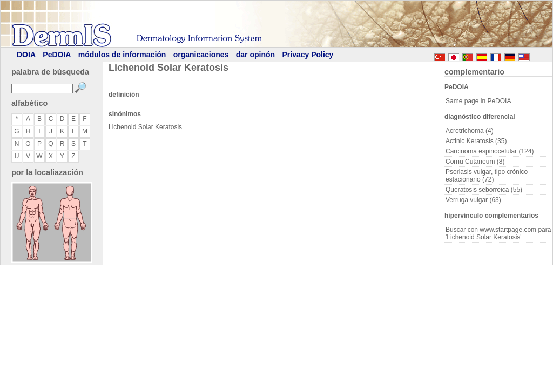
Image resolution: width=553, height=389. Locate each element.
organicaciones (201, 54)
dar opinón (255, 54)
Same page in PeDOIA (478, 101)
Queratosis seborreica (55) (484, 189)
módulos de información (122, 54)
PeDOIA (57, 54)
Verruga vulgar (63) (473, 200)
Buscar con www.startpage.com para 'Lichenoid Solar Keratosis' (498, 233)
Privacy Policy (307, 54)
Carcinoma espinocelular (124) (490, 151)
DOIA (26, 54)
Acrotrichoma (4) (470, 131)
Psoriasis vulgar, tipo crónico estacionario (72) (487, 175)
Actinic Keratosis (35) (476, 141)
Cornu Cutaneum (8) (475, 161)
